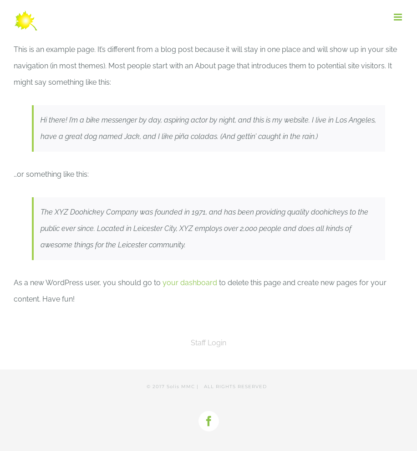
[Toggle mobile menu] (398, 17)
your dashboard (190, 282)
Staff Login (208, 342)
